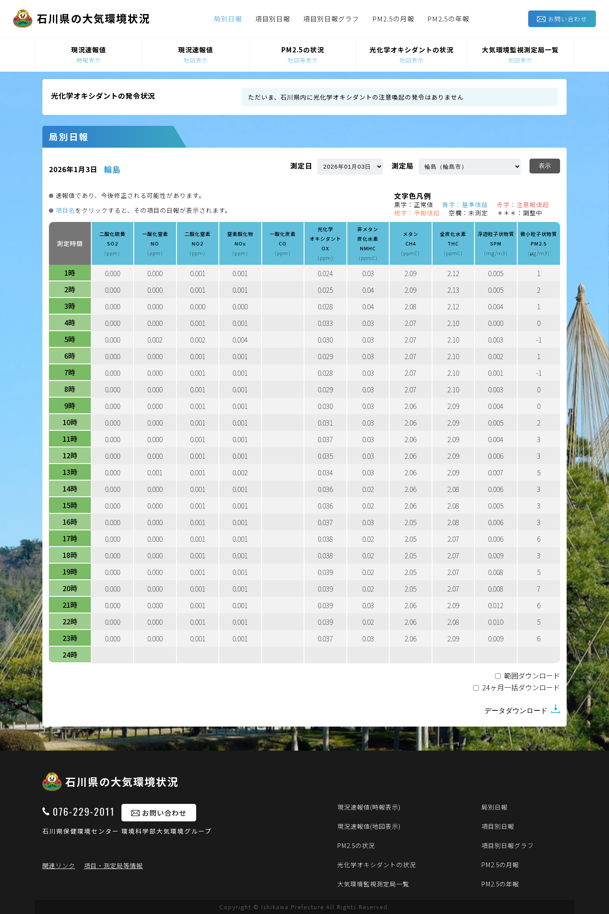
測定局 (402, 165)
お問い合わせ (562, 18)
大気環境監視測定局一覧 (373, 883)
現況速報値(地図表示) (369, 826)
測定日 (301, 165)
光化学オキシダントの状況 (376, 864)
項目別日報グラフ (331, 18)
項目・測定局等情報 (113, 865)
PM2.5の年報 (448, 18)
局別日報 (228, 18)
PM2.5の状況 (356, 845)
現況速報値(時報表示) (369, 807)
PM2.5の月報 (393, 18)
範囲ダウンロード (532, 676)
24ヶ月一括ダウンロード (521, 688)
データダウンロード (522, 709)
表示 (545, 165)
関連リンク (58, 865)
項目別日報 (272, 18)
